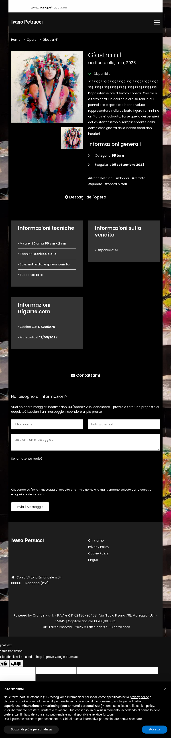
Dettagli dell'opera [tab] (85, 196)
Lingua (93, 560)
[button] (165, 688)
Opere (32, 39)
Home (15, 39)
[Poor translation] (16, 663)
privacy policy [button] (139, 697)
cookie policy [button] (145, 706)
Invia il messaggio (30, 507)
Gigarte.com (120, 627)
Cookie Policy (98, 553)
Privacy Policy (98, 547)
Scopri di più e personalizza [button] (31, 729)
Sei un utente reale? (27, 459)
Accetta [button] (154, 729)
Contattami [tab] (85, 375)
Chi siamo (96, 540)
